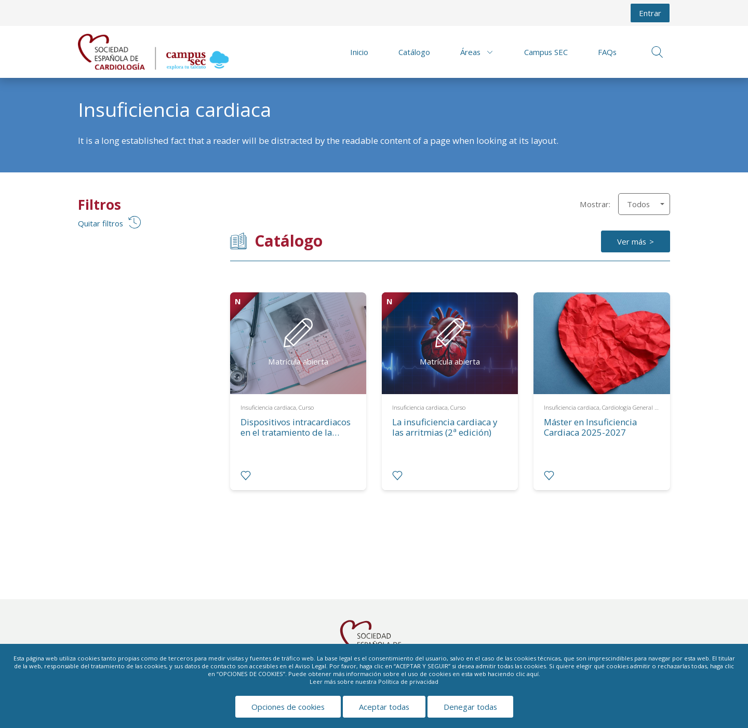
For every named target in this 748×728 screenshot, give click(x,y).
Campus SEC (546, 52)
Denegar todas (470, 707)
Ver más (631, 241)
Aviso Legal (310, 666)
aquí (533, 674)
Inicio (359, 52)
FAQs (607, 52)
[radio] (246, 475)
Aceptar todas (384, 707)
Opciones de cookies (288, 707)
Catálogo (414, 52)
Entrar (650, 13)
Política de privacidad (408, 681)
